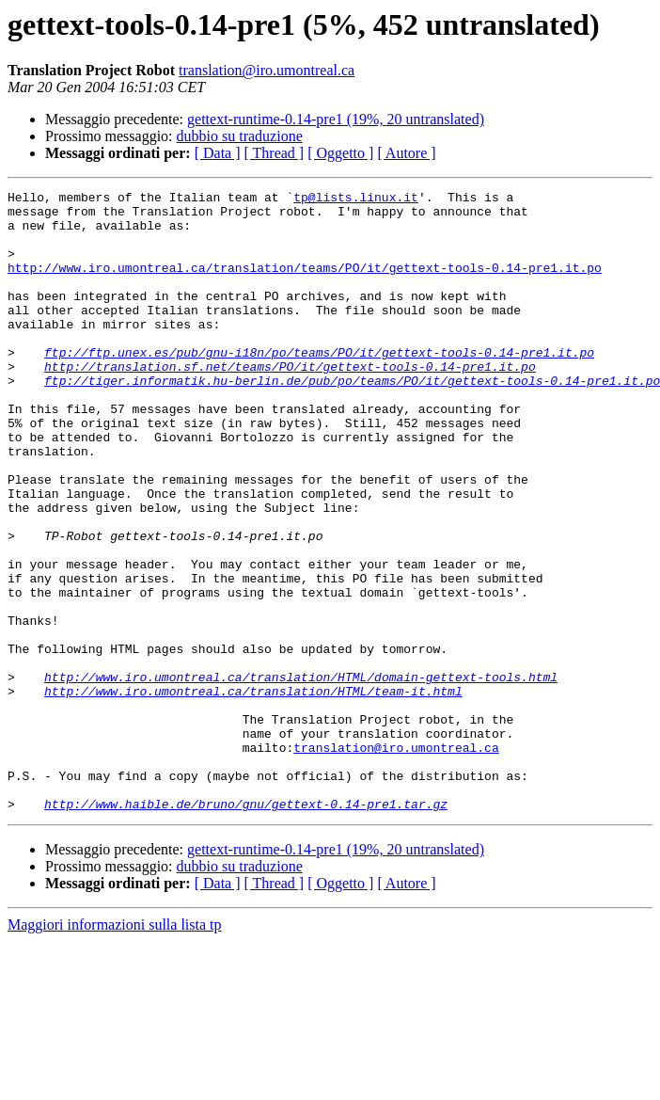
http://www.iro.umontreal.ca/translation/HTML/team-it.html (253, 792)
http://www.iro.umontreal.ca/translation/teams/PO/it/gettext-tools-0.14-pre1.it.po (305, 284)
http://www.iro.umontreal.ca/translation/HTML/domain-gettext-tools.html (301, 775)
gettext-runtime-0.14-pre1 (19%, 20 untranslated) (335, 119)
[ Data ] (218, 153)
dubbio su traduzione (240, 136)
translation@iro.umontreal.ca (266, 70)
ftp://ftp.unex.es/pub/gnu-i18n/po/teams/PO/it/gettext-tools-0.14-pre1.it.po (319, 385)
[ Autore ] (406, 153)
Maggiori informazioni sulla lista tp (115, 1049)
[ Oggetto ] (340, 153)
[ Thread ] (274, 153)
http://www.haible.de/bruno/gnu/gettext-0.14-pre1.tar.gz (246, 927)
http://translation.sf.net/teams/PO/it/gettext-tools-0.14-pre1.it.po (290, 402)
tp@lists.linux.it (355, 199)
